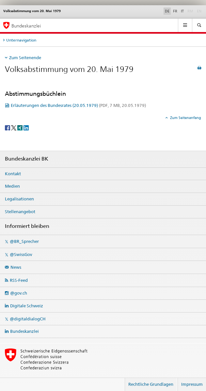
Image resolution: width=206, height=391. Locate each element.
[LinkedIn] (26, 127)
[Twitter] (14, 127)
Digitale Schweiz (26, 305)
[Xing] (20, 127)
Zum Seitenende (25, 57)
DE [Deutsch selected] (167, 11)
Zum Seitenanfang (185, 117)
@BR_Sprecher (24, 241)
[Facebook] (8, 127)
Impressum (192, 384)
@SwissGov (21, 254)
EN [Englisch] (200, 10)
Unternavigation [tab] (21, 40)
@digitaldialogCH (27, 318)
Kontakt (13, 173)
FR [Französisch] (175, 11)
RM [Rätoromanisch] (191, 10)
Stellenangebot (20, 211)
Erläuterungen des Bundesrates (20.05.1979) (78, 105)
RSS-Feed (19, 280)
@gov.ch (18, 293)
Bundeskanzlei (24, 331)
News (15, 267)
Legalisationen (19, 198)
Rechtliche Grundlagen (150, 384)
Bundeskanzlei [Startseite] (26, 25)
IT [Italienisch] (182, 11)
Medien (12, 186)
